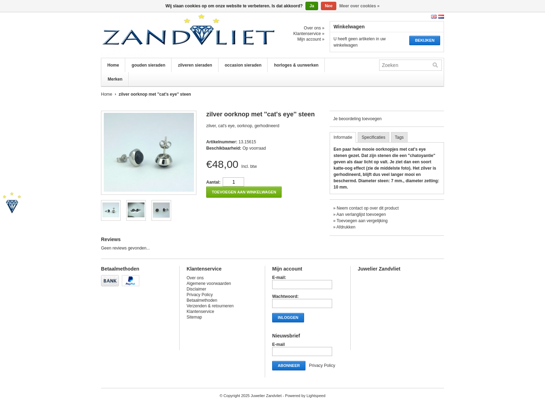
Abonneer (289, 365)
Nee (328, 6)
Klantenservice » (308, 33)
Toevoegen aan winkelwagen (244, 192)
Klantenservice (200, 311)
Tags (399, 137)
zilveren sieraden (195, 65)
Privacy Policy (200, 294)
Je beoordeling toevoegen (357, 118)
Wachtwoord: (285, 296)
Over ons (195, 277)
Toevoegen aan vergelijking (362, 220)
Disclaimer (196, 289)
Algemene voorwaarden (209, 283)
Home (113, 65)
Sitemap (194, 317)
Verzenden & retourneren (210, 305)
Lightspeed (316, 396)
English (434, 17)
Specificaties (373, 137)
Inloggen (288, 317)
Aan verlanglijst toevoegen (361, 214)
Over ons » (314, 28)
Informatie (343, 137)
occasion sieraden (243, 65)
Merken (115, 79)
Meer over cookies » (359, 6)
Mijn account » (310, 39)
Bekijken (425, 40)
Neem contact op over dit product (368, 208)
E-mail (278, 344)
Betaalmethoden (202, 300)
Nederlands (441, 17)
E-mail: (279, 277)
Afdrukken (345, 227)
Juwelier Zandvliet (171, 35)
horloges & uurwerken (296, 65)
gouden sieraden (148, 65)
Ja (311, 6)
